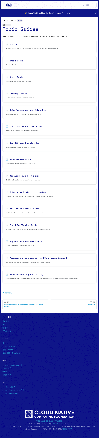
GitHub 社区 (8, 387)
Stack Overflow (10, 393)
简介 (4, 343)
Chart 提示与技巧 (9, 346)
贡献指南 (6, 368)
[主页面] (4, 20)
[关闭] (95, 13)
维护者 (5, 372)
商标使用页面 (67, 429)
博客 (4, 324)
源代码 (5, 321)
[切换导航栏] (4, 5)
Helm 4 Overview (55, 13)
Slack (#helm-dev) (12, 365)
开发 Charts (7, 350)
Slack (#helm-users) (13, 390)
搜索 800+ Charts (11, 353)
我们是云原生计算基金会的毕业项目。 (49, 421)
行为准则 (6, 331)
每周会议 (6, 375)
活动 (5, 328)
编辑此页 (7, 293)
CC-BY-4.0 (57, 424)
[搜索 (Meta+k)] (89, 5)
